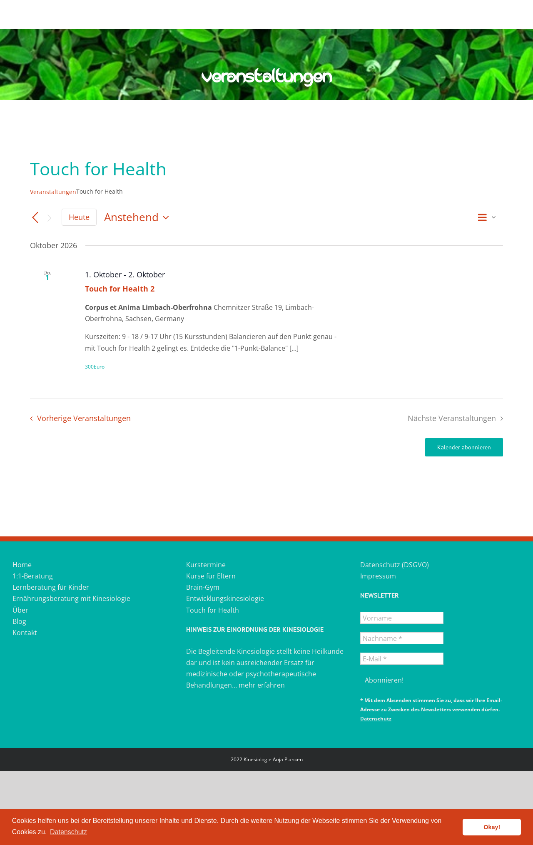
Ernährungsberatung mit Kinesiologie (71, 598)
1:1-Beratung (32, 576)
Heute (79, 217)
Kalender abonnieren (464, 447)
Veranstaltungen (53, 192)
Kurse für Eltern (211, 576)
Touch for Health (212, 610)
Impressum (378, 576)
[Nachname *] (401, 638)
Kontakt (24, 632)
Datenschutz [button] (68, 831)
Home (22, 564)
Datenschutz (375, 718)
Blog (19, 621)
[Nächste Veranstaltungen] (49, 218)
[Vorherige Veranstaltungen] (35, 218)
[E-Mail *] (401, 659)
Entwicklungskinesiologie (225, 598)
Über (20, 610)
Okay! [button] (491, 827)
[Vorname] (401, 618)
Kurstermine (206, 564)
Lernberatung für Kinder (50, 587)
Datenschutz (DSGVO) (394, 564)
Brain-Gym (202, 587)
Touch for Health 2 (119, 289)
